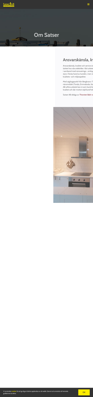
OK (84, 392)
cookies (13, 391)
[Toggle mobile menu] (88, 4)
